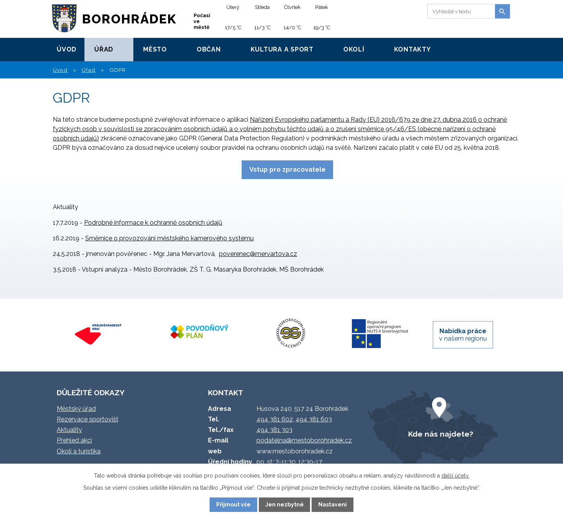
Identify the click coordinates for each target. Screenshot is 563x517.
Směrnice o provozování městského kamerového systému (169, 238)
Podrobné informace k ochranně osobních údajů (153, 222)
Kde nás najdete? (440, 434)
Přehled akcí (74, 440)
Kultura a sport (282, 49)
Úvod (67, 49)
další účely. (455, 476)
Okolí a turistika (78, 451)
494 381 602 (274, 419)
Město (155, 49)
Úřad (103, 49)
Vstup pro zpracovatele (287, 169)
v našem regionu (463, 334)
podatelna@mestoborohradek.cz (304, 440)
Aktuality (69, 429)
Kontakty (412, 49)
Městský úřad (76, 408)
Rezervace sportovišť (87, 419)
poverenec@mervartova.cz (258, 254)
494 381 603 (314, 419)
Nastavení (332, 504)
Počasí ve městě (202, 21)
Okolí (353, 49)
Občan (209, 49)
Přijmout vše (233, 504)
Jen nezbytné (284, 504)
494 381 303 (274, 429)
